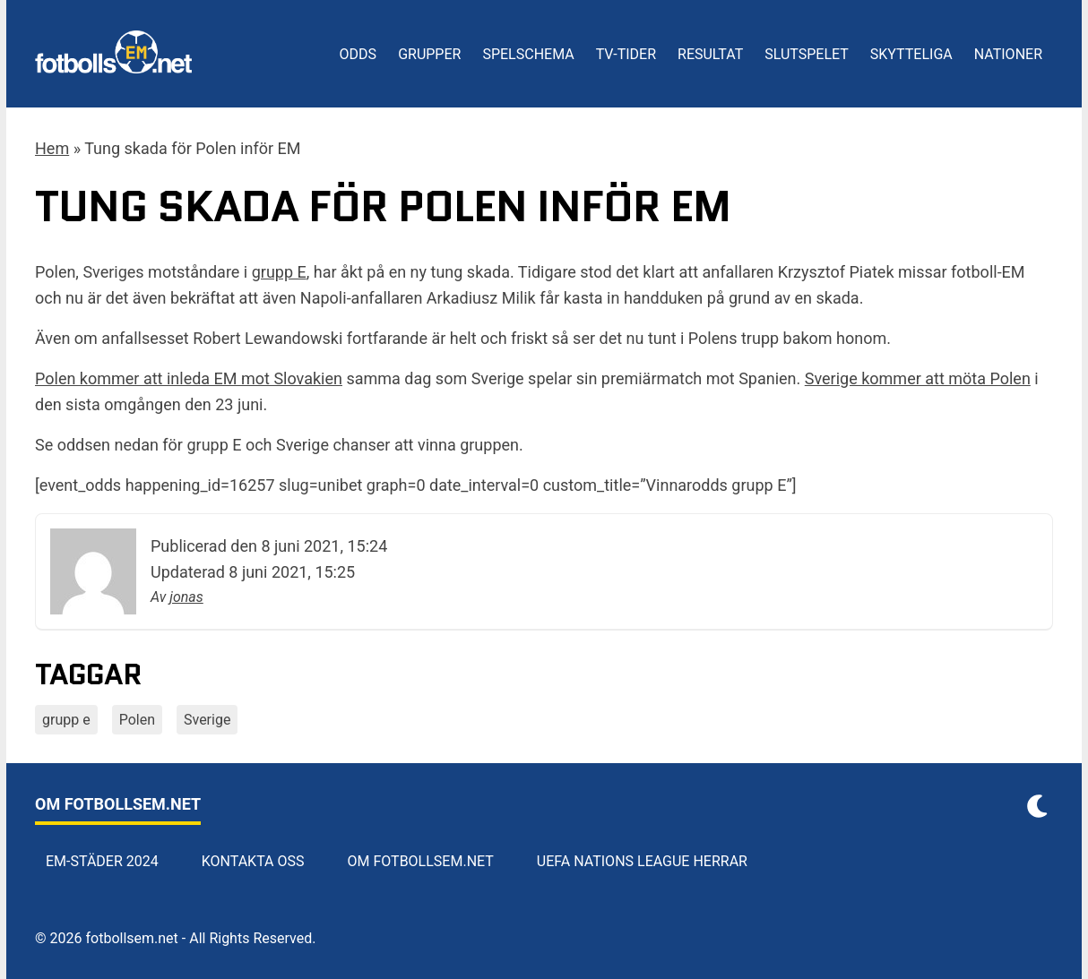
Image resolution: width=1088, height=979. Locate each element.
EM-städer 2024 (102, 861)
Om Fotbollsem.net (421, 861)
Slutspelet (806, 54)
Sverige (207, 719)
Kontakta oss (253, 861)
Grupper (429, 54)
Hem (52, 148)
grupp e (66, 719)
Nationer (1008, 54)
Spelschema (528, 54)
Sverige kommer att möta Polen (918, 378)
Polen (137, 719)
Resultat (710, 54)
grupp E (279, 271)
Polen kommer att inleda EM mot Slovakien (188, 378)
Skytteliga (911, 54)
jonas (186, 596)
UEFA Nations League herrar (642, 861)
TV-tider (626, 54)
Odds (358, 54)
